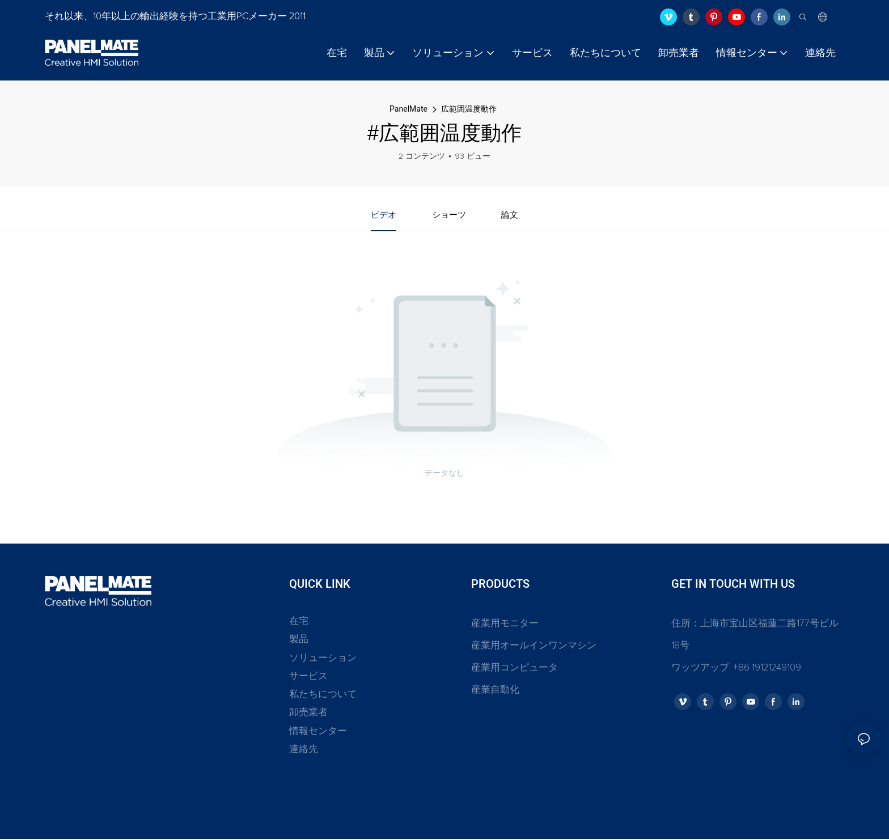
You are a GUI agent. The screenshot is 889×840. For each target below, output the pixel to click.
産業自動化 (495, 692)
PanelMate (408, 108)
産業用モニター (505, 625)
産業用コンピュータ (514, 669)
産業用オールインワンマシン (533, 647)
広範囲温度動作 (469, 108)
